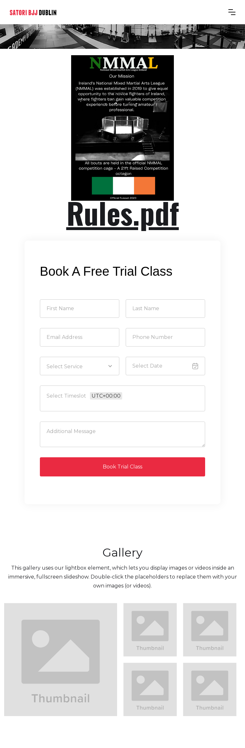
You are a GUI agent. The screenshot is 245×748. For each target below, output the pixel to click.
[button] (231, 12)
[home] (33, 12)
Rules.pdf (122, 212)
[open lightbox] (60, 659)
